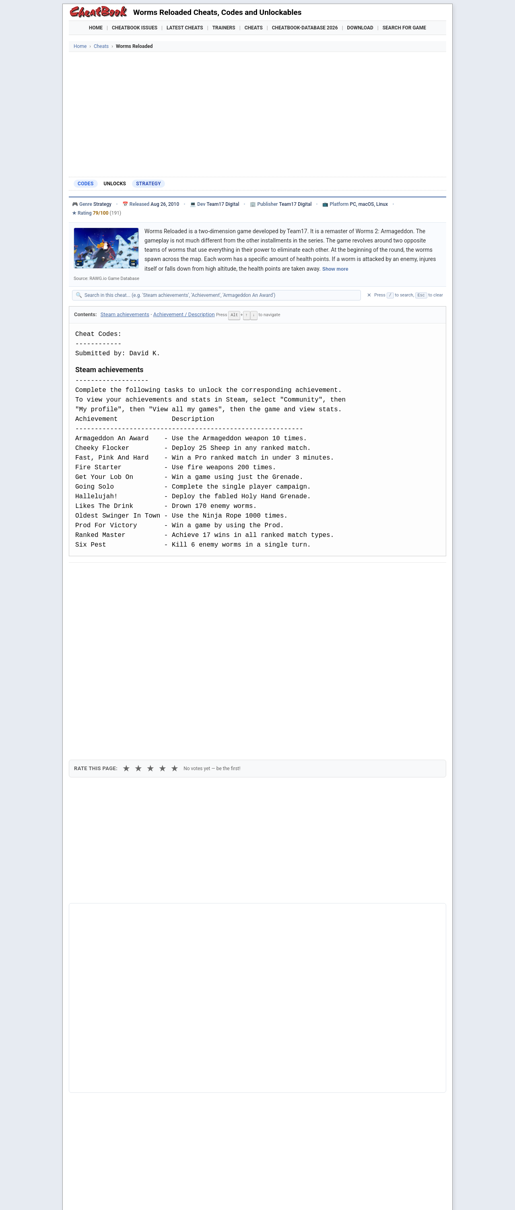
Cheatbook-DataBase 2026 (305, 28)
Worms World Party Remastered (121, 1058)
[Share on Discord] (158, 575)
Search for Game (404, 28)
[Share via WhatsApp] (177, 575)
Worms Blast (97, 1043)
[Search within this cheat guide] (220, 295)
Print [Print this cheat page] (144, 594)
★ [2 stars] (138, 619)
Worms (90, 1071)
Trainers (223, 28)
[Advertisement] (257, 112)
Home (96, 28)
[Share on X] (118, 575)
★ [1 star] (126, 619)
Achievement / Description (184, 314)
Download (360, 28)
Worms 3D (94, 1098)
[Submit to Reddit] (138, 575)
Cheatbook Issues (134, 28)
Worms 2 (92, 1085)
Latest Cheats (185, 28)
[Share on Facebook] (98, 575)
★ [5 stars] (175, 619)
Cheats (254, 28)
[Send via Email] (217, 575)
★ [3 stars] (150, 619)
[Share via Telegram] (197, 575)
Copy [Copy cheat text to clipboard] (111, 594)
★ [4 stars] (163, 619)
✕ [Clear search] (369, 295)
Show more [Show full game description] (335, 269)
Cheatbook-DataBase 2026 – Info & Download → (224, 901)
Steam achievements (125, 314)
